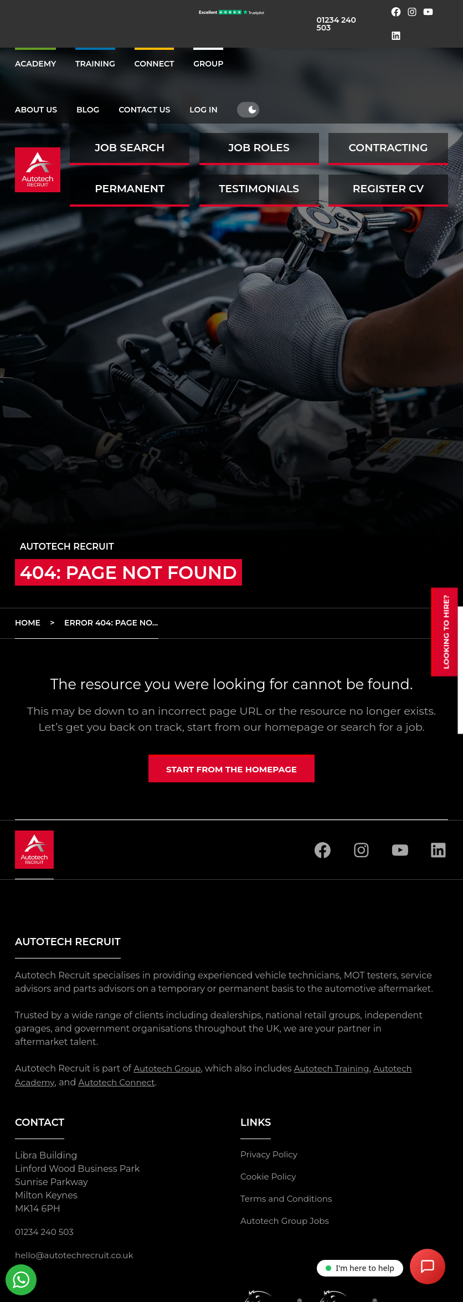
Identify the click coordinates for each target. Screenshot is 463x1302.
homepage (294, 727)
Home (27, 623)
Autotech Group (168, 1070)
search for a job (381, 727)
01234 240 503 (336, 24)
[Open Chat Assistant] (427, 1266)
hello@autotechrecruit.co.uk (77, 1256)
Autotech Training (338, 1070)
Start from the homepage (231, 770)
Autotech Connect (120, 1083)
